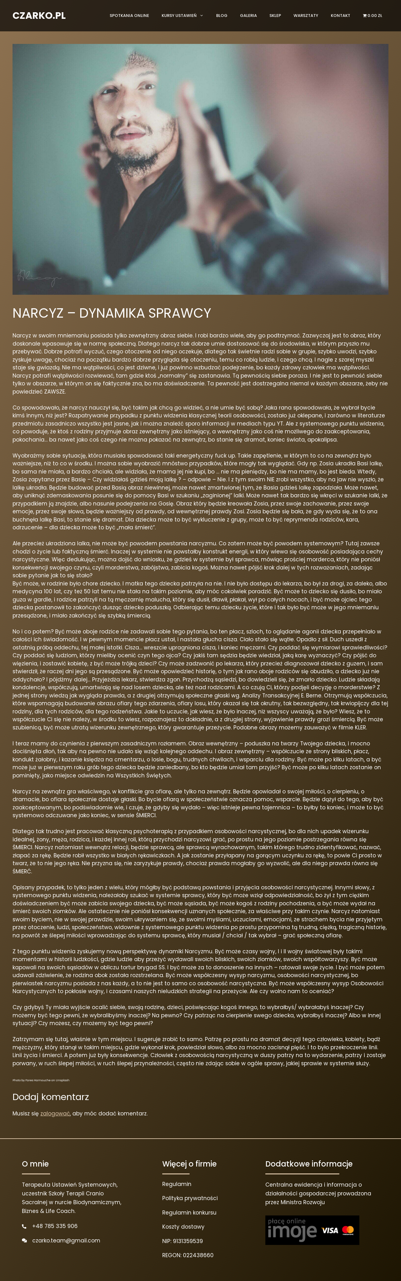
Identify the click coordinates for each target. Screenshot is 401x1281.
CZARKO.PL (39, 15)
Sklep (275, 16)
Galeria (248, 16)
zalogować (55, 1113)
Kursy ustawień (186, 15)
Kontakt (340, 16)
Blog (221, 16)
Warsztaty (306, 16)
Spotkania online (129, 16)
